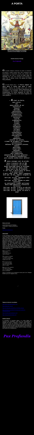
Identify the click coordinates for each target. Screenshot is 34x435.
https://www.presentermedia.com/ (9, 314)
